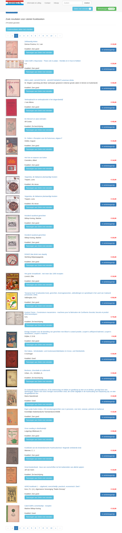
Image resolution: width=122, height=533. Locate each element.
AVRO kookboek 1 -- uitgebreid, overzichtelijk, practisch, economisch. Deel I (52, 486)
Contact (47, 3)
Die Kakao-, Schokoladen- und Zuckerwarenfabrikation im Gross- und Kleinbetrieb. (55, 351)
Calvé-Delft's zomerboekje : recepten (38, 506)
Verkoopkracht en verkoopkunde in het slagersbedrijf (44, 99)
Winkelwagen (106, 9)
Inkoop (56, 3)
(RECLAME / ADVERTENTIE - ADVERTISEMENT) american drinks (49, 80)
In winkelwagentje (108, 50)
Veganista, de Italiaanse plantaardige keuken (41, 177)
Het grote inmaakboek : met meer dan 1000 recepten (44, 274)
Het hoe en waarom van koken (36, 158)
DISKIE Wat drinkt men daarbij (36, 254)
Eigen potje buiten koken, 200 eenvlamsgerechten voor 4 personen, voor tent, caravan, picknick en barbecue (64, 409)
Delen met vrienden (82, 9)
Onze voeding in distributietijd (35, 428)
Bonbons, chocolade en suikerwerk (37, 370)
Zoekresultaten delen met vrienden (20, 29)
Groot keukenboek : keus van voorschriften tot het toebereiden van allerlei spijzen (54, 467)
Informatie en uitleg (34, 3)
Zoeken (87, 3)
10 (51, 36)
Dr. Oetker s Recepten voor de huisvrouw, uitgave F (43, 138)
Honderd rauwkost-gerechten (35, 216)
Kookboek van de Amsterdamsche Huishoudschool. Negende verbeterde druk (53, 448)
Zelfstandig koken (31, 41)
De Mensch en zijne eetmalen (35, 119)
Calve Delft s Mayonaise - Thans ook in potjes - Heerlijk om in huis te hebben (53, 61)
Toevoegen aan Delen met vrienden (39, 52)
